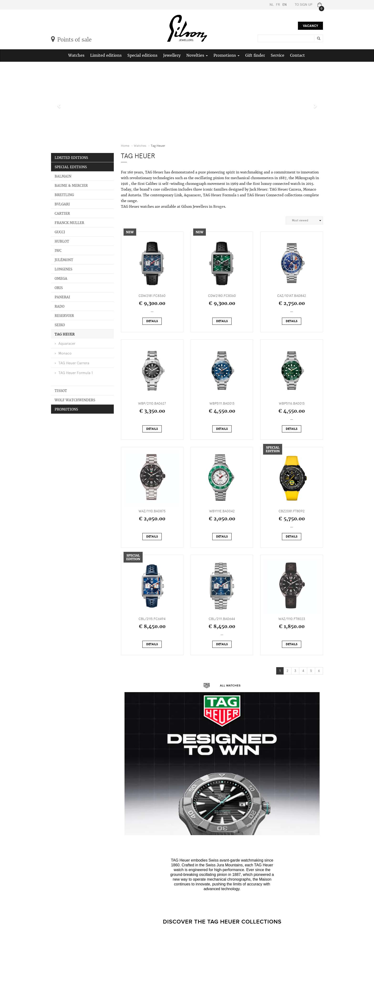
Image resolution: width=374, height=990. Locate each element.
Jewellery (172, 55)
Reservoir (64, 316)
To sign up (303, 5)
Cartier (62, 213)
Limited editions (106, 55)
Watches (76, 55)
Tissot (61, 391)
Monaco (65, 353)
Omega (61, 278)
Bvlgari (62, 204)
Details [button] (152, 321)
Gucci (60, 232)
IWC (58, 251)
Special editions (142, 55)
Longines (63, 269)
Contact (297, 55)
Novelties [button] (197, 55)
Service (277, 55)
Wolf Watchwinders (75, 400)
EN (284, 5)
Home (125, 145)
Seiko (60, 325)
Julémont (64, 260)
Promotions (66, 409)
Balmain (63, 176)
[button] (58, 103)
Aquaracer (66, 343)
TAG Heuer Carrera (73, 363)
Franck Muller (69, 223)
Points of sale (71, 39)
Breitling (64, 195)
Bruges (219, 206)
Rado (59, 306)
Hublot (62, 241)
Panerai (62, 297)
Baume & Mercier (71, 185)
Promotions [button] (226, 55)
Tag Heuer (65, 334)
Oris (59, 288)
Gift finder (255, 55)
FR (278, 5)
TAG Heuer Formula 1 (75, 373)
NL (272, 5)
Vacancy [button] (310, 26)
